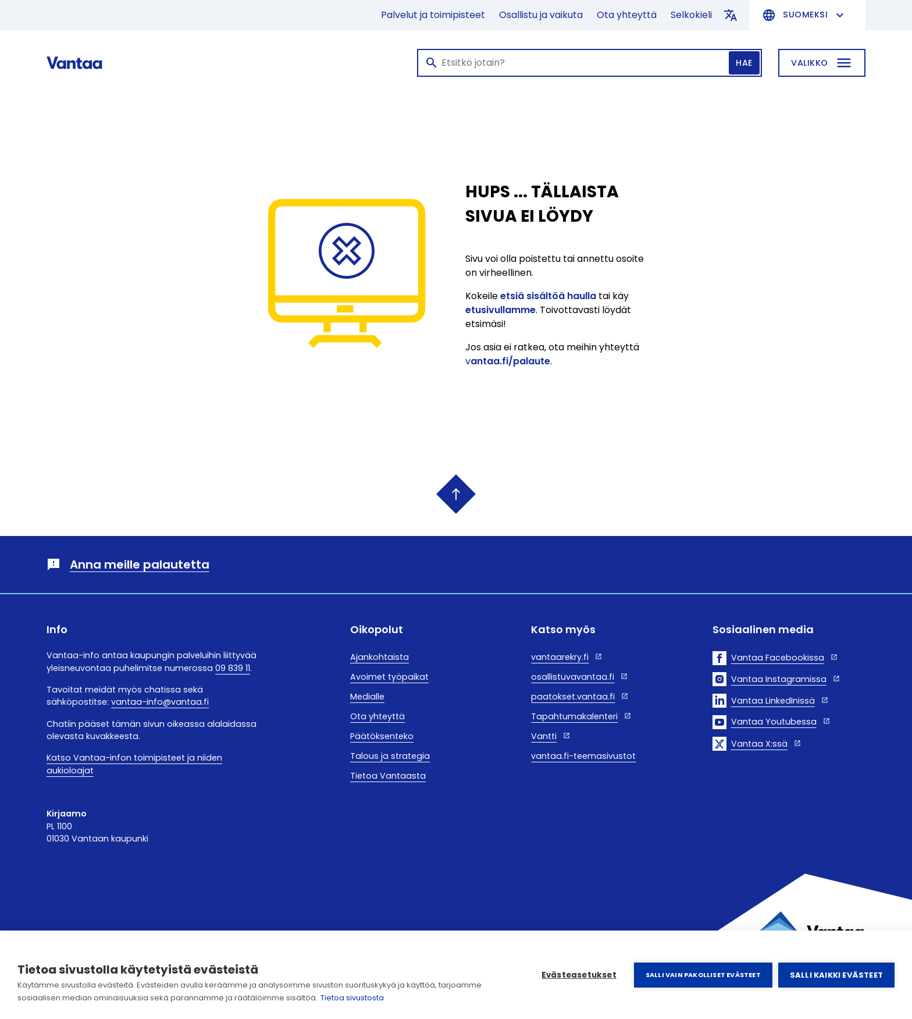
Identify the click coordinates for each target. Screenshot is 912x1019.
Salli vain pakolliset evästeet (703, 974)
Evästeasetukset (579, 975)
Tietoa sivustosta (352, 997)
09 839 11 (232, 668)
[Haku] (589, 63)
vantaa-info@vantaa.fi (160, 702)
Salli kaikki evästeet (836, 975)
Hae (744, 63)
